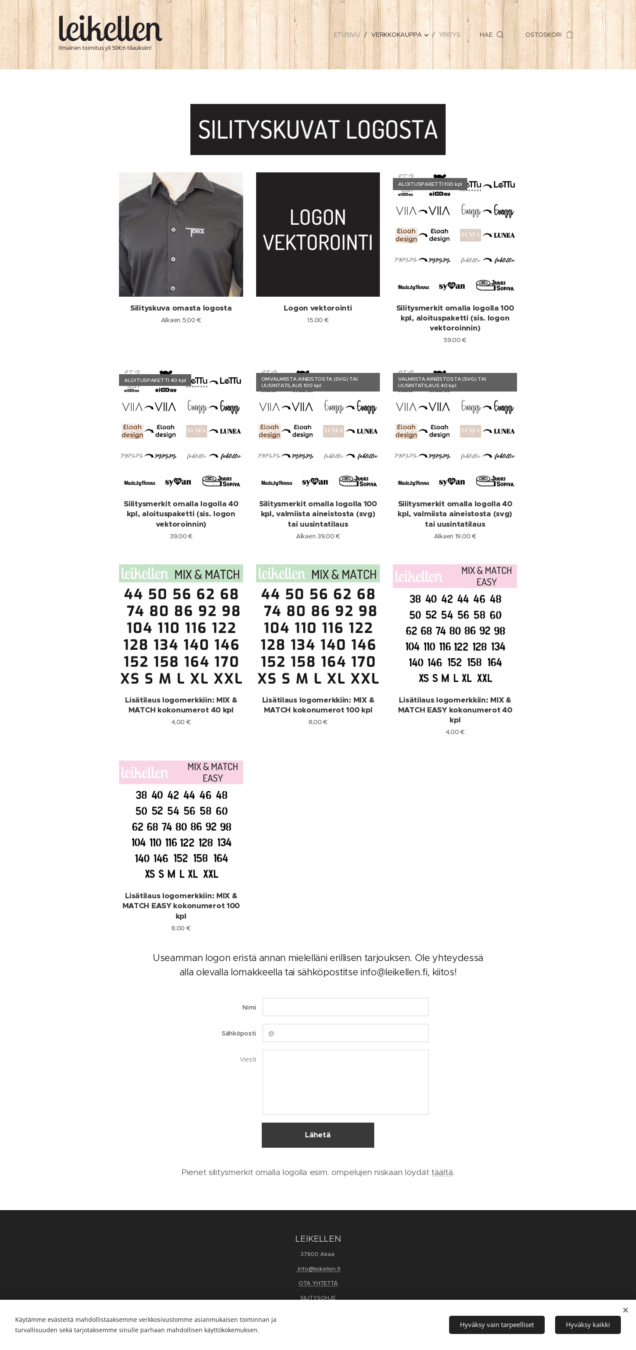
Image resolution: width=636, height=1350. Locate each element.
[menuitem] (349, 34)
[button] (491, 34)
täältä (442, 1172)
